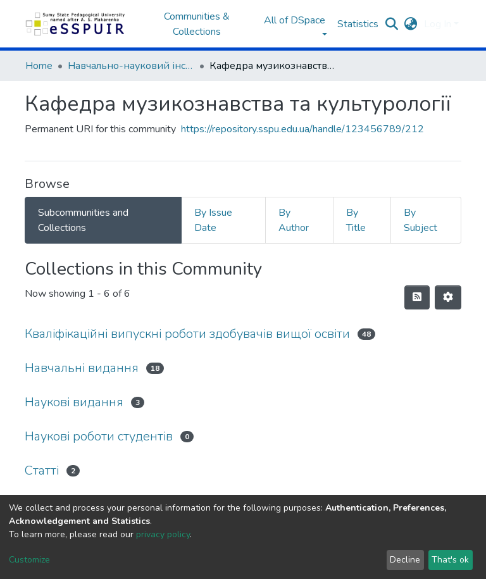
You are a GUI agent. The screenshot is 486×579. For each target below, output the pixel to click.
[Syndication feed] (417, 297)
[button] (411, 24)
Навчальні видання (82, 368)
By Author (293, 220)
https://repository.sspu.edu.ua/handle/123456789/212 (302, 129)
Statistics (357, 24)
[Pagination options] (448, 297)
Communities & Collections (197, 24)
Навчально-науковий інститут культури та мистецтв (131, 66)
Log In (437, 24)
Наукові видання (74, 402)
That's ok (450, 560)
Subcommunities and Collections (83, 220)
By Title (356, 220)
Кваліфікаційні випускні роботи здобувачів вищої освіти (187, 333)
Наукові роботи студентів (99, 436)
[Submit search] (392, 24)
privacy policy (163, 534)
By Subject (420, 220)
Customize (29, 560)
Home (39, 66)
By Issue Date (213, 220)
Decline (405, 560)
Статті (42, 470)
